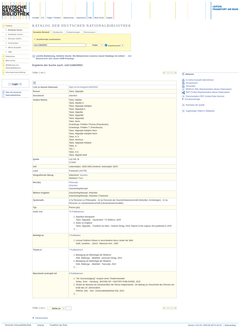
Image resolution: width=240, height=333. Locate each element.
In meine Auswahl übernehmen (200, 80)
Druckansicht (191, 83)
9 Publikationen (76, 273)
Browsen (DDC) (14, 39)
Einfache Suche (15, 30)
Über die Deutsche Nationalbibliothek (13, 93)
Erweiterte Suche (15, 34)
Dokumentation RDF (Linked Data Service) (205, 96)
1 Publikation (75, 235)
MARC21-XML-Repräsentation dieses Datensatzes (209, 89)
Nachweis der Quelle (195, 105)
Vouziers (84, 175)
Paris (81, 178)
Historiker (73, 185)
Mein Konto (99, 18)
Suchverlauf (13, 43)
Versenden (190, 86)
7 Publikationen (76, 250)
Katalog (9, 26)
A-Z (42, 18)
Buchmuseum (89, 32)
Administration (40, 318)
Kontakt (35, 18)
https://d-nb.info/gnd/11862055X (83, 87)
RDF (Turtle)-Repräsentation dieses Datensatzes (208, 92)
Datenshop (10, 56)
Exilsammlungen (73, 32)
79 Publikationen (76, 211)
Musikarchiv (58, 32)
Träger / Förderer (54, 18)
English (109, 18)
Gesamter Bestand (41, 32)
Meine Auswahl (14, 47)
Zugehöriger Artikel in (200, 111)
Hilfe (90, 18)
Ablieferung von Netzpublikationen (13, 66)
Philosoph (73, 182)
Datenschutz (68, 18)
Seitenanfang (230, 325)
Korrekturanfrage (191, 99)
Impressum (81, 18)
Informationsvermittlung (15, 72)
